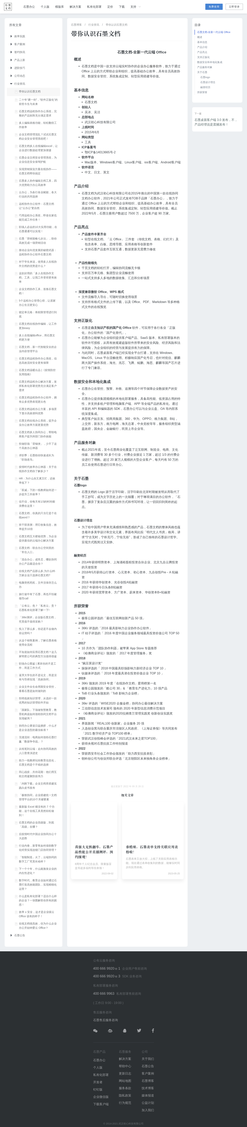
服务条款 (125, 1088)
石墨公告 (148, 1066)
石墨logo (205, 77)
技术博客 (148, 1088)
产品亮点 (202, 52)
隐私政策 (125, 1095)
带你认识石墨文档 (116, 24)
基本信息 (202, 42)
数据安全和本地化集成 (209, 62)
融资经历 (205, 87)
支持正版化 (203, 57)
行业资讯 (93, 24)
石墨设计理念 (207, 82)
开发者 (97, 1082)
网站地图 (125, 1080)
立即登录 (234, 6)
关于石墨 (202, 72)
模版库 (59, 6)
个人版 (45, 6)
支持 (136, 7)
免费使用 (214, 6)
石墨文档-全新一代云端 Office (213, 32)
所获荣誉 (202, 92)
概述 (199, 37)
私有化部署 (94, 6)
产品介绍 (202, 47)
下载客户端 (101, 1104)
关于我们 (148, 1058)
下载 (122, 6)
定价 (110, 6)
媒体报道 (148, 1095)
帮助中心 (125, 1066)
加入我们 (148, 1110)
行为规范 (125, 1102)
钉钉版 (97, 1089)
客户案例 (148, 1073)
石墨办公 (29, 6)
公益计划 (148, 1102)
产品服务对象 (204, 67)
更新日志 (125, 1073)
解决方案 (75, 6)
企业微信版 (101, 1096)
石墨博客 (76, 24)
